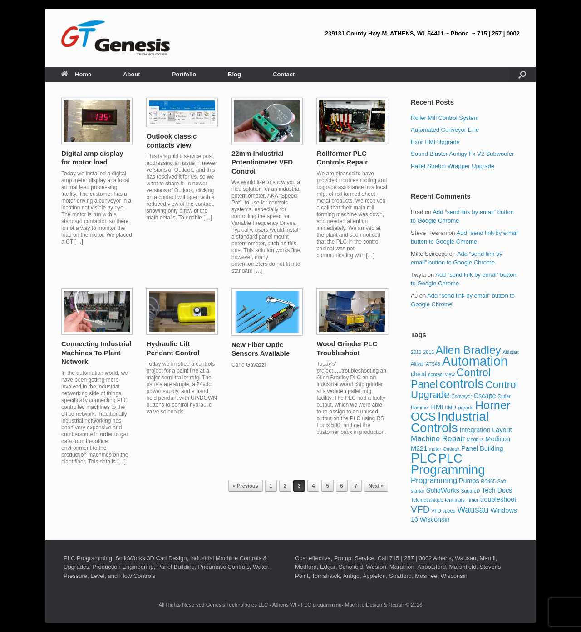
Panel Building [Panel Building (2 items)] (482, 448)
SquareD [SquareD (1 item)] (470, 490)
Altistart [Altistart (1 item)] (510, 352)
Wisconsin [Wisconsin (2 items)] (435, 519)
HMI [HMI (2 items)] (437, 407)
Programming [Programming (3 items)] (434, 480)
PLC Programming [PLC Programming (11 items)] (448, 464)
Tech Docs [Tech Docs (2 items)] (497, 490)
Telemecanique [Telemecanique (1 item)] (427, 500)
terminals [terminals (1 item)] (454, 500)
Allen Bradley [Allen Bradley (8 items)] (468, 350)
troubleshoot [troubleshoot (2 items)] (498, 499)
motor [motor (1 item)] (435, 449)
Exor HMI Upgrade (435, 142)
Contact (284, 74)
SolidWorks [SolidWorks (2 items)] (442, 490)
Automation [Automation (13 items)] (475, 361)
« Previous (245, 485)
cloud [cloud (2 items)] (419, 374)
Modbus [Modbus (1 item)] (475, 439)
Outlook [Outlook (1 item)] (451, 449)
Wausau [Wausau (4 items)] (473, 509)
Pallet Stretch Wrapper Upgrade (452, 166)
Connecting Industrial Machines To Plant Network (96, 352)
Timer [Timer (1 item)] (472, 500)
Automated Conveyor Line (445, 129)
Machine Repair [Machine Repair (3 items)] (438, 438)
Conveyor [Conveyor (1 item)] (461, 396)
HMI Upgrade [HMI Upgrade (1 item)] (459, 407)
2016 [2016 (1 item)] (428, 352)
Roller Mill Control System (445, 117)
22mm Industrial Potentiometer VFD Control (262, 162)
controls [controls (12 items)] (461, 384)
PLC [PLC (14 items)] (424, 457)
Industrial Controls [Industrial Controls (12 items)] (450, 422)
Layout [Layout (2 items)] (502, 429)
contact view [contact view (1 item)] (441, 374)
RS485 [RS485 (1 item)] (488, 481)
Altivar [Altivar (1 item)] (417, 364)
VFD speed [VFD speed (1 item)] (443, 510)
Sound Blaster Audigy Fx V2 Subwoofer (462, 153)
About (131, 74)
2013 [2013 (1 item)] (416, 352)
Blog (234, 74)
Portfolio (184, 74)
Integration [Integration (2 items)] (474, 429)
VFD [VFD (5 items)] (420, 509)
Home (76, 74)
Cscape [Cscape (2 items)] (485, 395)
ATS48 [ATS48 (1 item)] (433, 364)
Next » (376, 485)
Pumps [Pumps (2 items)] (469, 480)
